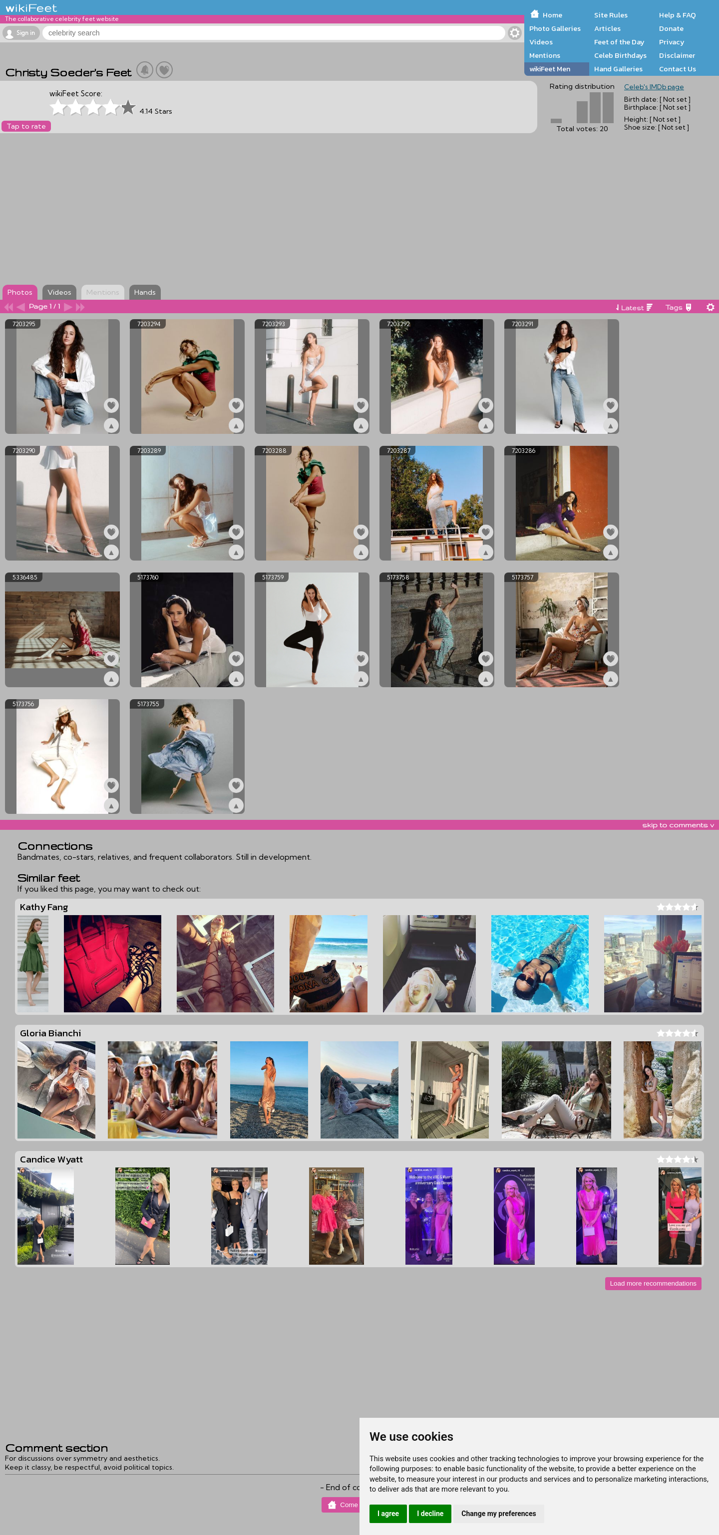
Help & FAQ (677, 14)
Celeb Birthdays (620, 55)
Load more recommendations (653, 1283)
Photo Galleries (555, 28)
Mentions (544, 55)
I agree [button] (388, 1514)
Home (552, 14)
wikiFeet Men (549, 68)
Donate (671, 28)
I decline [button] (430, 1514)
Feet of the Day (619, 41)
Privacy (672, 41)
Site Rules (611, 14)
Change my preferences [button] (498, 1514)
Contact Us (677, 68)
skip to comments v (678, 825)
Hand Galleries (618, 68)
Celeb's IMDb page (654, 87)
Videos (541, 41)
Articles (607, 28)
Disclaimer (677, 55)
